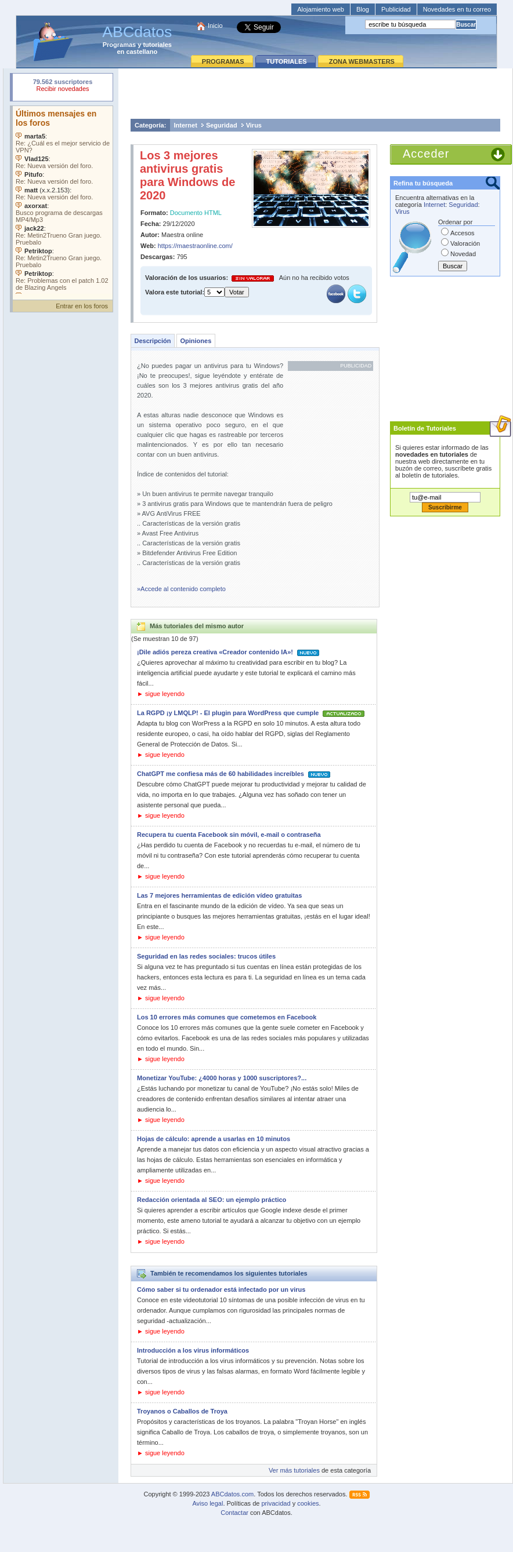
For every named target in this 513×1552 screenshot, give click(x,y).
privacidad (275, 1503)
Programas (119, 44)
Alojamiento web (320, 9)
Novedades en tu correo (457, 9)
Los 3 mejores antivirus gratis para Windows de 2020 (187, 175)
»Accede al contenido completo (181, 588)
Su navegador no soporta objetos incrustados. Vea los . (63, 200)
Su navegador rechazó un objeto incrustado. (62, 86)
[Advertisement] (315, 93)
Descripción (153, 340)
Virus (254, 125)
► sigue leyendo (161, 693)
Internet (185, 125)
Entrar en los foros (82, 306)
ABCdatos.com (232, 1494)
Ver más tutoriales (294, 1470)
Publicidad (396, 9)
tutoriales (157, 44)
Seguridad (221, 125)
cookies (308, 1503)
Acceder (426, 153)
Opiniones (195, 340)
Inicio (215, 25)
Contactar (234, 1512)
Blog (362, 9)
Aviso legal (207, 1503)
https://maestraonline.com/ (195, 245)
